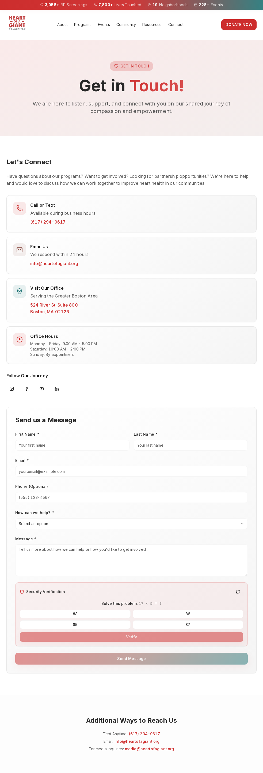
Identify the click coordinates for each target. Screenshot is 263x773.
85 (75, 624)
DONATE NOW (239, 24)
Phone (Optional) (31, 486)
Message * (26, 539)
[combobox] (131, 523)
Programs (82, 24)
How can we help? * (34, 512)
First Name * (27, 434)
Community (126, 24)
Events (104, 24)
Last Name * (146, 434)
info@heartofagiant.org (54, 263)
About (62, 24)
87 (187, 624)
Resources (152, 24)
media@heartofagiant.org (149, 748)
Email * (22, 460)
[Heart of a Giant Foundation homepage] (17, 24)
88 (75, 614)
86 (187, 614)
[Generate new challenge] (237, 592)
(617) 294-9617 (48, 222)
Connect (176, 24)
